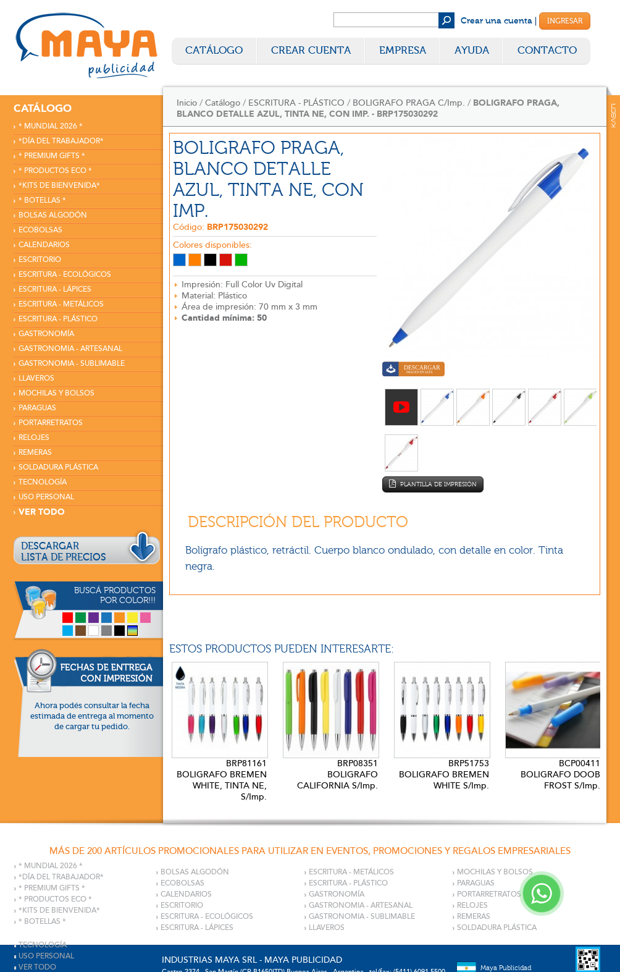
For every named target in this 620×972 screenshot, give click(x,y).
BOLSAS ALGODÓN (53, 215)
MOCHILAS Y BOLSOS (56, 393)
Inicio (187, 103)
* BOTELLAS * (42, 200)
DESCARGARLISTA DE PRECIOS (63, 552)
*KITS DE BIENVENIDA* (59, 185)
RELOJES (34, 437)
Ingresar (564, 21)
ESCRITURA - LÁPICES (55, 289)
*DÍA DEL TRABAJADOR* (61, 141)
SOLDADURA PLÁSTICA (58, 467)
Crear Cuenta (311, 50)
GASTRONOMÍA (46, 334)
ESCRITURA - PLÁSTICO (58, 319)
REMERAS (35, 452)
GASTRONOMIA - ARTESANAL (70, 348)
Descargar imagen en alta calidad (413, 370)
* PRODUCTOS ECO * (55, 170)
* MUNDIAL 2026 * (51, 126)
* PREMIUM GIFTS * (52, 156)
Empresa (402, 50)
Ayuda (472, 50)
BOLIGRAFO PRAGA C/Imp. (409, 103)
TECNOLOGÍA (43, 482)
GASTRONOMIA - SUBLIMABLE (72, 363)
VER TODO (42, 512)
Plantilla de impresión (433, 484)
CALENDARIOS (44, 245)
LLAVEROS (36, 378)
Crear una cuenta (496, 21)
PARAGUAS (37, 408)
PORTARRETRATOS (51, 423)
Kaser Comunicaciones (613, 115)
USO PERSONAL (46, 497)
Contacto (547, 50)
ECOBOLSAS (40, 230)
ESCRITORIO (40, 259)
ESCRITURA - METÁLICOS (61, 304)
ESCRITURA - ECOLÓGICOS (65, 274)
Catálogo (214, 50)
